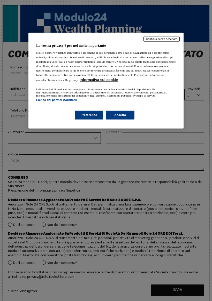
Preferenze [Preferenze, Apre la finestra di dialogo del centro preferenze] (89, 114)
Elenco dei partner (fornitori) (56, 99)
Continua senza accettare (161, 39)
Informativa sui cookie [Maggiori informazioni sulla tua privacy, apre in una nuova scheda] (99, 80)
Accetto (120, 114)
